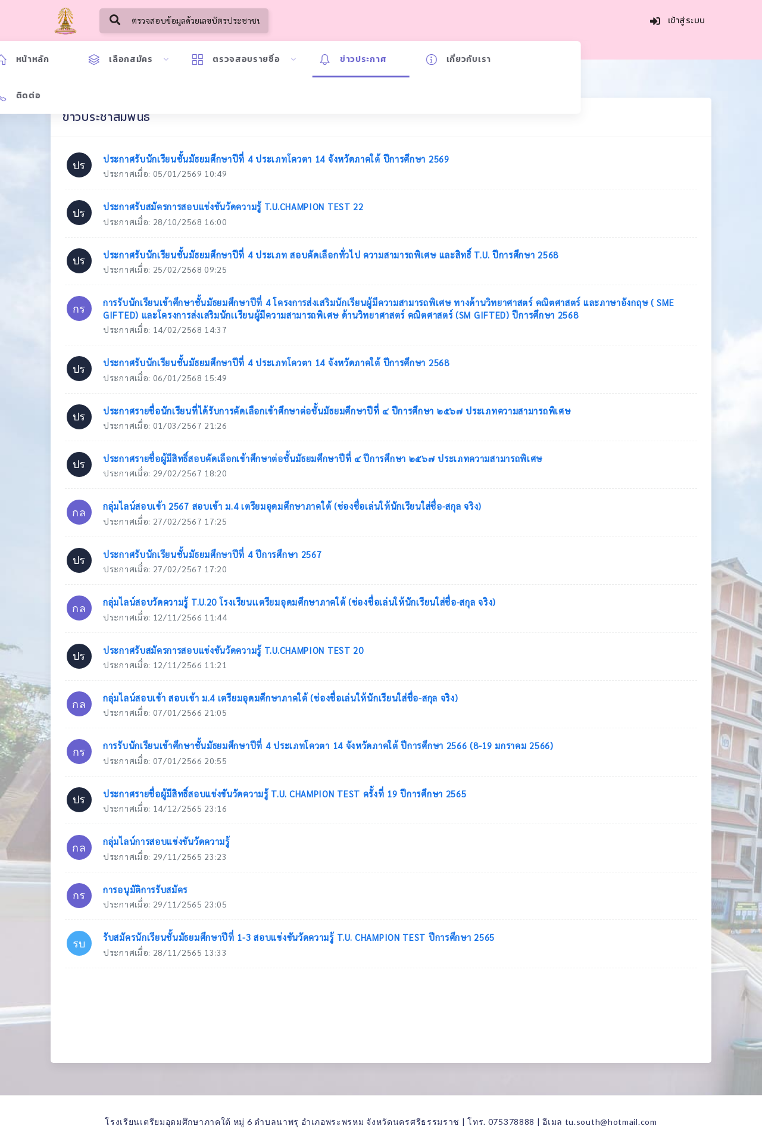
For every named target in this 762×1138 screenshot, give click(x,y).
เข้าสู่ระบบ (677, 21)
